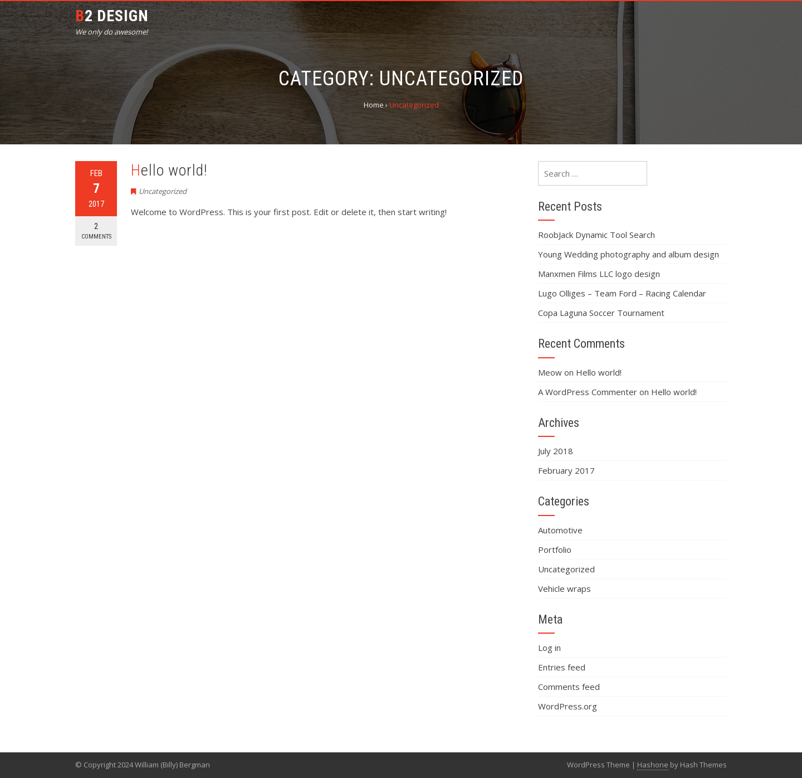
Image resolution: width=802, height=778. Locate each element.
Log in (549, 647)
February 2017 (566, 470)
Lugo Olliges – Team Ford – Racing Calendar (622, 293)
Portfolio (554, 549)
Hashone (652, 765)
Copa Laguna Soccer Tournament (601, 312)
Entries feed (561, 667)
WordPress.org (567, 706)
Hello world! (169, 170)
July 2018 (555, 450)
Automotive (560, 530)
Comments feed (569, 686)
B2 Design (112, 16)
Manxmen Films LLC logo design (599, 273)
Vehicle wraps (564, 588)
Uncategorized (163, 191)
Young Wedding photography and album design (628, 254)
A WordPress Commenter (587, 391)
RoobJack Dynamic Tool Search (596, 234)
